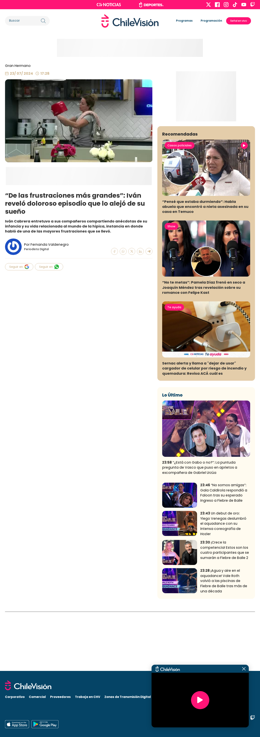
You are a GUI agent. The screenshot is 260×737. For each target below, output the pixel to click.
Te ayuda (174, 366)
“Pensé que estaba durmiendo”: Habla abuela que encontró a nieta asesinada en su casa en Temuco (205, 265)
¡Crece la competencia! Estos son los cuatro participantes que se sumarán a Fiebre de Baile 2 (224, 609)
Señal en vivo (238, 21)
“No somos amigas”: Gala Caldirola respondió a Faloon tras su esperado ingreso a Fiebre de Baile (223, 552)
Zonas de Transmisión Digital (127, 697)
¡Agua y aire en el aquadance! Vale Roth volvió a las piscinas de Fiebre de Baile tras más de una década (223, 640)
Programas (184, 21)
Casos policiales (179, 205)
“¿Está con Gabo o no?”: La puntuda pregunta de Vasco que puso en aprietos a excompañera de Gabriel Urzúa (199, 526)
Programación (211, 21)
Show (171, 286)
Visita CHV (163, 697)
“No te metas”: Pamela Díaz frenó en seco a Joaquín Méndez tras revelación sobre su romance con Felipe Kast (203, 346)
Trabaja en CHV (87, 697)
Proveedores (60, 697)
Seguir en (19, 266)
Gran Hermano (18, 65)
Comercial (37, 697)
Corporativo (15, 697)
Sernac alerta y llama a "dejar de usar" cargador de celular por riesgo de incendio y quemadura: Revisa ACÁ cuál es (204, 427)
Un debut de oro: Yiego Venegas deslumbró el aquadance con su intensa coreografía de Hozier (223, 583)
